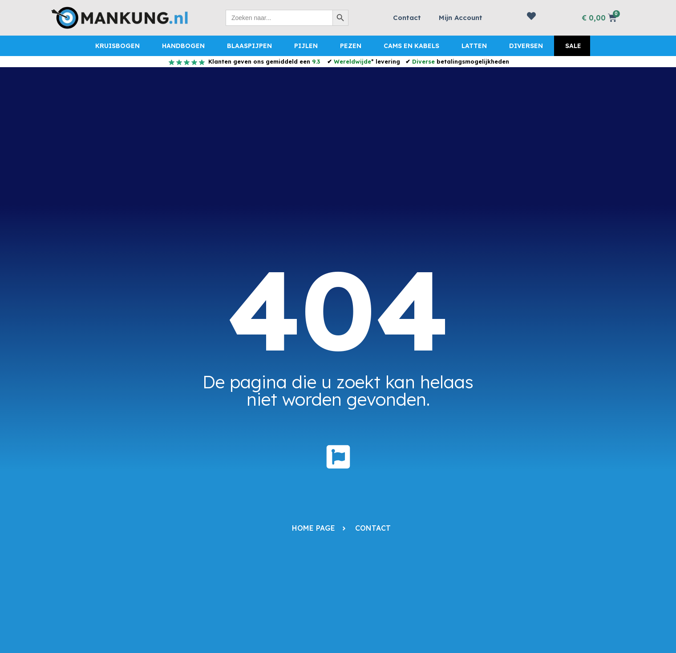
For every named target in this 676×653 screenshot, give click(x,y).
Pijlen (306, 46)
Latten (474, 46)
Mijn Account (460, 17)
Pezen (350, 46)
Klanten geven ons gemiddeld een (263, 61)
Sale (573, 46)
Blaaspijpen (249, 46)
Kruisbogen (117, 46)
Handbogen (183, 46)
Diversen (526, 46)
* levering (367, 61)
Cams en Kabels (411, 46)
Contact (407, 17)
